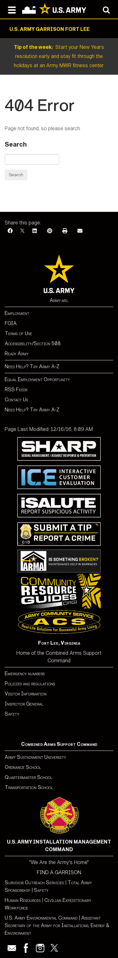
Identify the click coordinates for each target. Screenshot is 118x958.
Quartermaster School (28, 777)
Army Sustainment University (35, 757)
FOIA (11, 323)
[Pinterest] (49, 231)
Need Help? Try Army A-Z (32, 366)
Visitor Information (26, 694)
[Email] (80, 231)
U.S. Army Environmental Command (41, 918)
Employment (17, 313)
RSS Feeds (16, 389)
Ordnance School (23, 767)
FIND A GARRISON (59, 872)
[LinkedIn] (34, 231)
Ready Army (17, 354)
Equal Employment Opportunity (37, 379)
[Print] (64, 231)
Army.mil (59, 300)
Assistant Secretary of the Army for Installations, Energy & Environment (57, 925)
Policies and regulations (30, 684)
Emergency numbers (25, 673)
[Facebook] (10, 231)
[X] (22, 231)
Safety (12, 714)
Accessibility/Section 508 (33, 343)
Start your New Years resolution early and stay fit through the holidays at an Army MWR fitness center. (59, 56)
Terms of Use (18, 333)
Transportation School (29, 787)
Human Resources (23, 900)
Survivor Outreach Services (34, 882)
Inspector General (24, 704)
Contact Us (16, 400)
